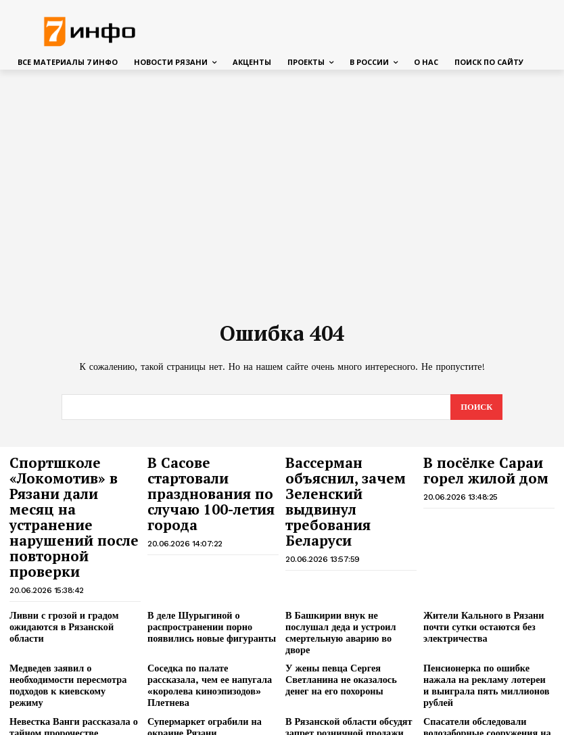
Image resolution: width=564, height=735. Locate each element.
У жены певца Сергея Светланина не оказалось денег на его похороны (348, 614)
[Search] (475, 407)
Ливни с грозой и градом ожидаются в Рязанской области (74, 571)
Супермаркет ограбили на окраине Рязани (199, 648)
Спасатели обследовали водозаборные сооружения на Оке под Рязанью (481, 653)
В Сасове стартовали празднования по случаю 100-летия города (209, 479)
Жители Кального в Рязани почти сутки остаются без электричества (478, 576)
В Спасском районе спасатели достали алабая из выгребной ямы (69, 691)
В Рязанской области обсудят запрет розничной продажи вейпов (343, 653)
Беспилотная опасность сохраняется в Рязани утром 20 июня (486, 691)
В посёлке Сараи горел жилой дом (475, 467)
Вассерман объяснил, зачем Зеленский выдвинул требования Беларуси (350, 479)
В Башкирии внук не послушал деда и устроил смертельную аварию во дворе (349, 576)
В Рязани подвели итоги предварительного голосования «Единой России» (210, 691)
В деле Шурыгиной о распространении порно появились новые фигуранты (206, 576)
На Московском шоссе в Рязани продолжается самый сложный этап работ (349, 691)
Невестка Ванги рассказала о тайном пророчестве (68, 648)
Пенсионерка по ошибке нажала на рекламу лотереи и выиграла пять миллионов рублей (488, 614)
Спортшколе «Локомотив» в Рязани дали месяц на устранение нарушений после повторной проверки (73, 492)
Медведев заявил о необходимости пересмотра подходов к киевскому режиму (70, 614)
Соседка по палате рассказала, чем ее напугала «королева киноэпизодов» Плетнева (208, 614)
